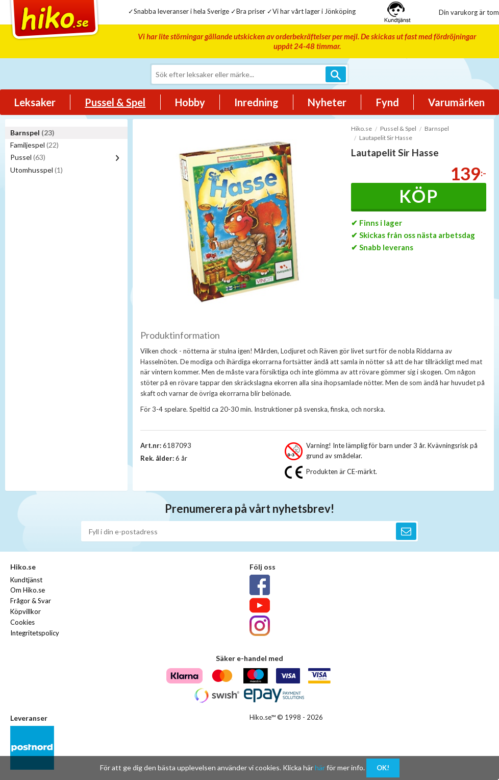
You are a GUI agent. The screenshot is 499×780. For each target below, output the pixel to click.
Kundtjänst (26, 580)
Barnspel (32, 132)
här (320, 767)
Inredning (256, 102)
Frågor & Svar (30, 601)
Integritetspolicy (34, 633)
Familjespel (34, 144)
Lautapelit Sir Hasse (385, 137)
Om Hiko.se (27, 590)
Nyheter (327, 102)
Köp (418, 195)
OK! (383, 768)
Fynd (387, 102)
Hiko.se (361, 128)
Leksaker (35, 102)
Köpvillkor (25, 611)
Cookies (22, 622)
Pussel (27, 157)
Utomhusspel (36, 170)
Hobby (190, 102)
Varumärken (456, 102)
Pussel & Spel (115, 102)
